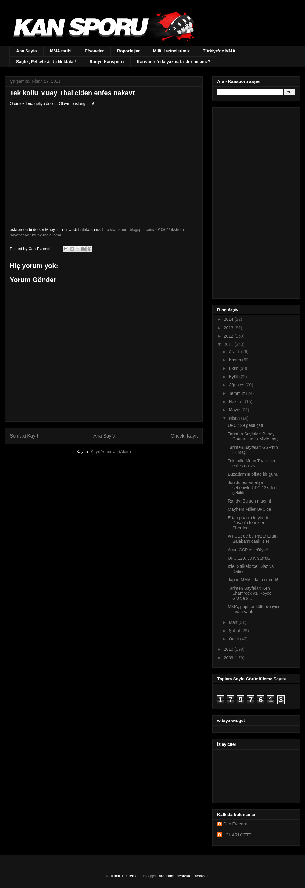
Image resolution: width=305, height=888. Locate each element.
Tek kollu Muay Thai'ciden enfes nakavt (252, 463)
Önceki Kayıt (184, 436)
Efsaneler (94, 50)
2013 (229, 327)
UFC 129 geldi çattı (246, 425)
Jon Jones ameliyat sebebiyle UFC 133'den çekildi (252, 487)
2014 (229, 319)
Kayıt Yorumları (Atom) (111, 451)
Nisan (235, 418)
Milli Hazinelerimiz (171, 50)
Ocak (234, 638)
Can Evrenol (235, 824)
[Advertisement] (252, 201)
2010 (229, 649)
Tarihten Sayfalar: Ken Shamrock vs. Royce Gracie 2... (249, 593)
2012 (229, 336)
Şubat (235, 630)
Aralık (235, 351)
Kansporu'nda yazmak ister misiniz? (173, 61)
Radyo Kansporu (107, 61)
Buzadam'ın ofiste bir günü (253, 474)
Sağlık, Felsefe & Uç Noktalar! (46, 61)
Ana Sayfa (26, 50)
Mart (234, 622)
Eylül (234, 376)
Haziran (237, 401)
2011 (229, 344)
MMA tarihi (61, 50)
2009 (229, 657)
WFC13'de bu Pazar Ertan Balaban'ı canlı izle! (253, 539)
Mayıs (235, 409)
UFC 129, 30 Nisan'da (249, 558)
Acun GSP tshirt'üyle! (248, 549)
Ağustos (237, 384)
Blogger (149, 876)
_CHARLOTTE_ (238, 835)
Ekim (234, 368)
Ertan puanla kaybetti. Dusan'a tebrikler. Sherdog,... (248, 523)
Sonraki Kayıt (24, 436)
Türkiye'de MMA (219, 50)
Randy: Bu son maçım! (249, 501)
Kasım (235, 359)
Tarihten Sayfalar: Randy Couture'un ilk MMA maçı (254, 436)
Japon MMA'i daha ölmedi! (253, 579)
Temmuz (237, 393)
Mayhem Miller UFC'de (249, 509)
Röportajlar (128, 50)
